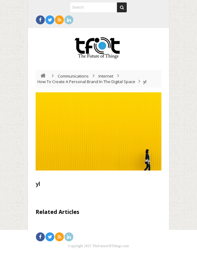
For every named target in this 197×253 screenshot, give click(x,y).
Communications (73, 76)
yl (38, 183)
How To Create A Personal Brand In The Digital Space (86, 81)
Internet (105, 76)
